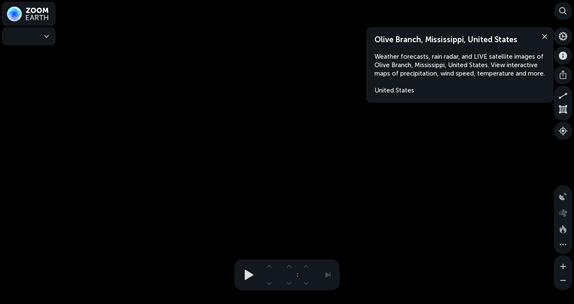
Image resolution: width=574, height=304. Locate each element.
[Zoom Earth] (29, 14)
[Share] (563, 75)
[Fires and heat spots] (563, 228)
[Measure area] (563, 111)
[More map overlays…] (563, 244)
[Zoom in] (563, 264)
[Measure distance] (563, 94)
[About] (563, 55)
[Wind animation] (563, 211)
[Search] (563, 11)
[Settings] (563, 36)
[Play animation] (246, 275)
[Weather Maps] (29, 36)
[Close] (543, 35)
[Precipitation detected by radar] (563, 194)
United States (394, 90)
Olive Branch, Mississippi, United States (445, 39)
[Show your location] (563, 130)
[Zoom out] (563, 281)
